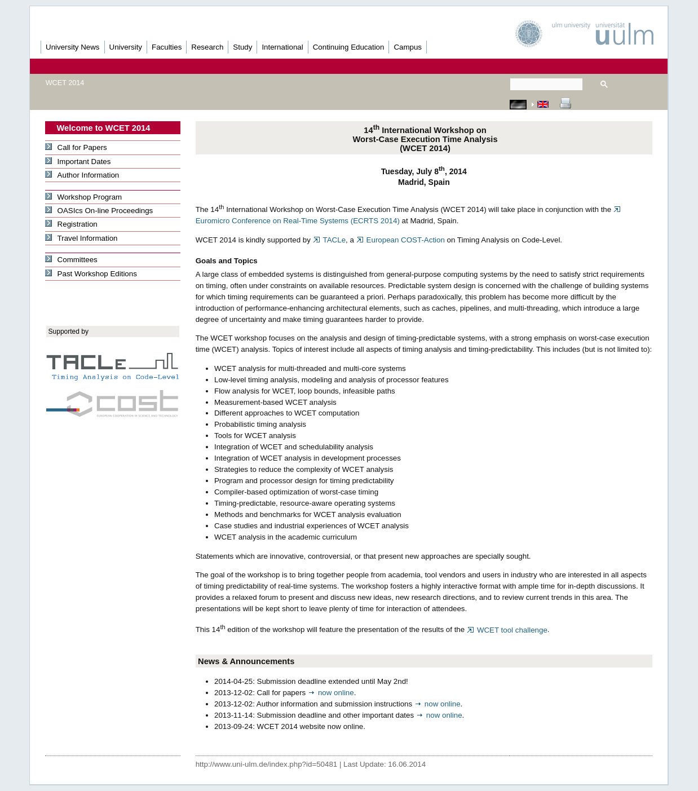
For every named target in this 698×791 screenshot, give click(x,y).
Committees (71, 259)
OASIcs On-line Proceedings (99, 210)
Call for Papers (76, 147)
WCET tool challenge (507, 630)
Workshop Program (83, 197)
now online (331, 692)
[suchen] (546, 84)
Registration (71, 224)
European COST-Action (400, 240)
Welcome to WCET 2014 (104, 127)
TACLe (329, 240)
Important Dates (78, 161)
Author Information (82, 175)
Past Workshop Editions (91, 273)
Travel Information (81, 238)
